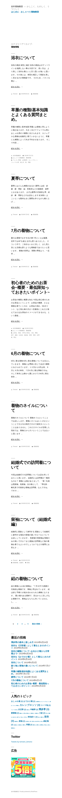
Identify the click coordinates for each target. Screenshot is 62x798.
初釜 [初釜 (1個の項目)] (28, 709)
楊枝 (16, 335)
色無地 (26, 335)
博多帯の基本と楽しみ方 (22, 642)
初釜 (19, 333)
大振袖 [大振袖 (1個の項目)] (32, 713)
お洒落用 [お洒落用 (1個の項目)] (38, 701)
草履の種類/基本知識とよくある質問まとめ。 (29, 115)
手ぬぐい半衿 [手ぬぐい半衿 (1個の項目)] (24, 717)
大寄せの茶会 (26, 333)
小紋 (32, 333)
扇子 (12, 335)
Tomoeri (15, 94)
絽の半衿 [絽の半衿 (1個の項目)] (37, 721)
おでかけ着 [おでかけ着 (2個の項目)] (29, 701)
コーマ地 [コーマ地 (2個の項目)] (46, 705)
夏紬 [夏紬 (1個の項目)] (21, 713)
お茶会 (15, 333)
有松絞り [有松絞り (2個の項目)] (33, 717)
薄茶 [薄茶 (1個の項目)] (34, 724)
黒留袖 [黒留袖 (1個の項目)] (13, 728)
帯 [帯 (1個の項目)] (47, 713)
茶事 (30, 335)
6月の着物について (28, 353)
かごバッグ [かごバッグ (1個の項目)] (44, 701)
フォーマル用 (15, 162)
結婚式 (21, 562)
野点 (15, 337)
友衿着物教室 (17, 6)
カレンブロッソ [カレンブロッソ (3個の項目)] (30, 705)
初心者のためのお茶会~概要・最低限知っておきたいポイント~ (30, 288)
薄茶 (34, 335)
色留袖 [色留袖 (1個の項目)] (20, 724)
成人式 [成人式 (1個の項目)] (15, 717)
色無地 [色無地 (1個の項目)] (16, 724)
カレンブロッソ (33, 160)
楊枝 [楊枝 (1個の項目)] (42, 717)
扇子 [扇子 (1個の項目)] (18, 717)
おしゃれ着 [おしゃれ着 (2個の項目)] (17, 701)
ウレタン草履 (17, 160)
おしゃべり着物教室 (30, 12)
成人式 (22, 162)
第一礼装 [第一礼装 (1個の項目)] (32, 721)
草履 (29, 162)
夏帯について (23, 178)
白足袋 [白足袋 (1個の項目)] (28, 721)
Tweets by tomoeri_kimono (21, 742)
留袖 (28, 562)
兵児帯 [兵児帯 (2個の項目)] (22, 709)
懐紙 (36, 333)
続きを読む (15, 87)
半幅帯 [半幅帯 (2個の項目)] (34, 709)
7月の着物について (28, 230)
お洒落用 (24, 160)
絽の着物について (27, 578)
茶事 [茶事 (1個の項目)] (24, 724)
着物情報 (35, 94)
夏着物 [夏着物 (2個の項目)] (15, 713)
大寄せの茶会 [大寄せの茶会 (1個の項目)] (26, 713)
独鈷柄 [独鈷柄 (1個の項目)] (16, 721)
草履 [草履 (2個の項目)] (29, 725)
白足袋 (21, 335)
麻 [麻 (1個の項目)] (49, 724)
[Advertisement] (31, 25)
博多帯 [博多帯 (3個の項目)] (44, 709)
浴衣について (23, 58)
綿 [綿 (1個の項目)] (42, 721)
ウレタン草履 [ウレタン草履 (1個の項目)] (16, 705)
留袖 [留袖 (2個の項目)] (22, 721)
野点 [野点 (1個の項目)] (45, 724)
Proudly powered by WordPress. (28, 791)
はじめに (15, 12)
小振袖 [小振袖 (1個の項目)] (37, 713)
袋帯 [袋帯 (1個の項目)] (37, 724)
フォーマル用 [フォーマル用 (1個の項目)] (14, 709)
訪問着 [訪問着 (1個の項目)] (42, 724)
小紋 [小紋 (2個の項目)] (42, 713)
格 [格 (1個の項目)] (39, 717)
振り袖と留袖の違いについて (24, 666)
